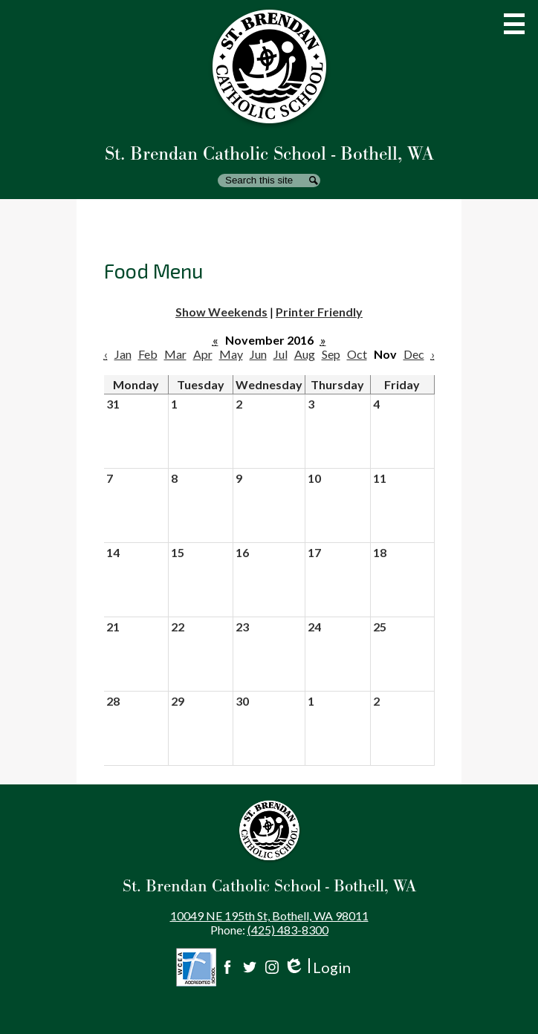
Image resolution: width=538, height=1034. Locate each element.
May (231, 354)
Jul (280, 354)
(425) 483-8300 (287, 930)
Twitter (249, 967)
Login (317, 967)
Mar (175, 354)
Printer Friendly (319, 312)
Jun (258, 354)
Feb (148, 354)
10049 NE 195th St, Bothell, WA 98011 (269, 915)
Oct (357, 354)
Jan (123, 354)
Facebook (227, 967)
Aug (304, 354)
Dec (414, 354)
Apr (203, 354)
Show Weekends (221, 312)
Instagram (272, 967)
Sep (331, 354)
